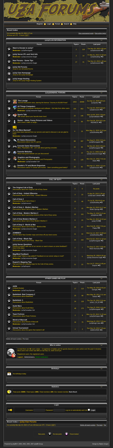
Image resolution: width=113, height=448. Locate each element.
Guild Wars (17, 306)
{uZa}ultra (94, 103)
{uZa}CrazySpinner (28, 290)
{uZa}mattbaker (94, 116)
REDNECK (95, 122)
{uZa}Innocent (95, 50)
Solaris (94, 296)
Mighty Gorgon (104, 444)
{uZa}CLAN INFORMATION (55, 40)
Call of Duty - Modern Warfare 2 (25, 213)
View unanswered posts (85, 33)
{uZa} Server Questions (22, 244)
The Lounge (23, 101)
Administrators (29, 357)
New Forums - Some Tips (23, 61)
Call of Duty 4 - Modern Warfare (25, 207)
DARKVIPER (94, 330)
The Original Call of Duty (23, 188)
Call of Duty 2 (18, 199)
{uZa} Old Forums (20, 67)
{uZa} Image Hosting (21, 79)
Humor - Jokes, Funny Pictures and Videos (34, 120)
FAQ (74, 24)
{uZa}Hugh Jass (94, 323)
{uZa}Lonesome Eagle (29, 57)
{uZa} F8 (95, 221)
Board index (12, 30)
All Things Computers (26, 106)
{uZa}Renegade (26, 50)
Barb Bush (73, 392)
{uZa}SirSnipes (95, 316)
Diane (95, 161)
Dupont (94, 265)
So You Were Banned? (22, 130)
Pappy (95, 228)
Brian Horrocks (95, 248)
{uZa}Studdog (95, 57)
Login (49, 24)
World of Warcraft (20, 320)
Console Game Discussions (28, 146)
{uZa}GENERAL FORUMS (55, 93)
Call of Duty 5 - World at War (24, 225)
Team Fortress (18, 314)
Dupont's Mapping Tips (22, 262)
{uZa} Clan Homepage (22, 73)
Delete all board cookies (13, 339)
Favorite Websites (24, 152)
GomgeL (95, 289)
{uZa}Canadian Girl (33, 161)
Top (105, 425)
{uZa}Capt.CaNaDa (95, 195)
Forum (57, 24)
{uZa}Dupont (25, 266)
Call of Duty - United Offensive (25, 193)
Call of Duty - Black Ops (22, 239)
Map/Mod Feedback (21, 254)
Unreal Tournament (20, 328)
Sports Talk (22, 115)
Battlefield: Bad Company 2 (24, 294)
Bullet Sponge (95, 209)
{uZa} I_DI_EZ (95, 302)
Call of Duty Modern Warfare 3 (25, 219)
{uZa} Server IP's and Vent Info (25, 54)
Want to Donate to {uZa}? (23, 48)
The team (25, 339)
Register (40, 24)
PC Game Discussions (26, 140)
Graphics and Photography (29, 157)
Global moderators (41, 357)
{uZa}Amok (95, 215)
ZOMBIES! (17, 233)
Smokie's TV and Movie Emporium (31, 166)
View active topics (100, 33)
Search (66, 24)
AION (15, 286)
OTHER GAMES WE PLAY (55, 278)
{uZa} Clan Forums (28, 422)
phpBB (14, 444)
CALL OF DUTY (55, 179)
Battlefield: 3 (18, 300)
